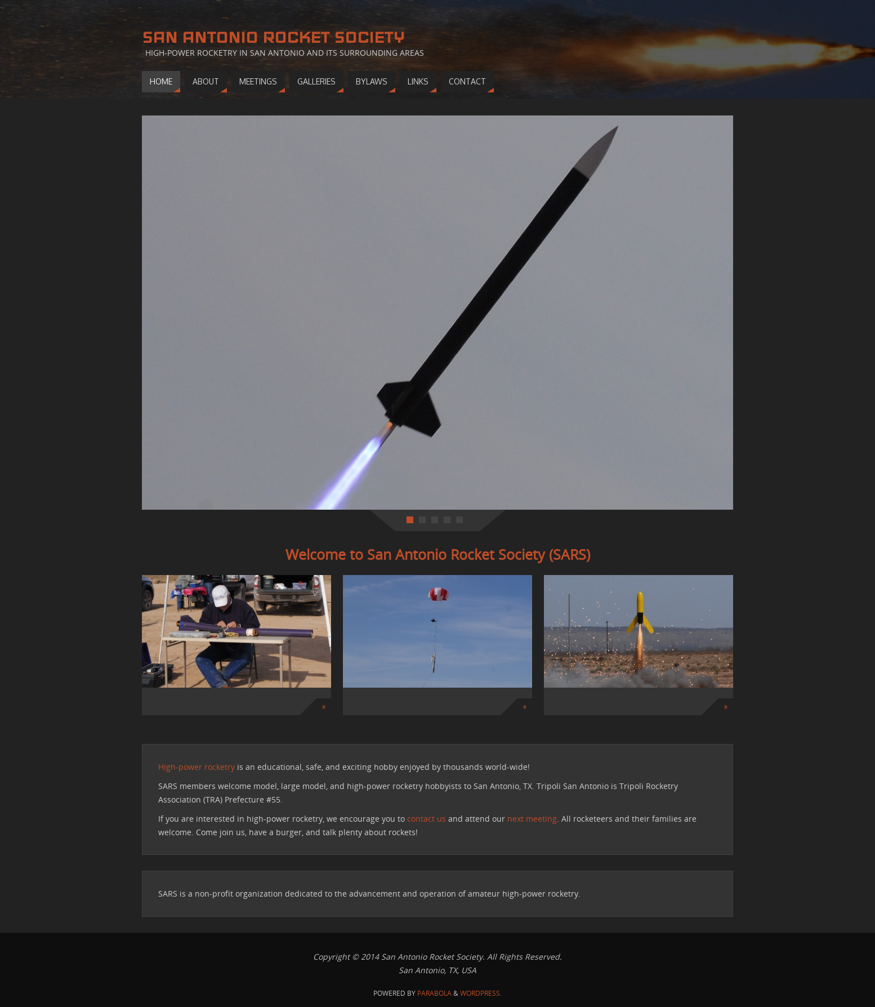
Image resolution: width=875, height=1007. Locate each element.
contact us (426, 818)
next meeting (532, 818)
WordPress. (481, 993)
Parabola (434, 993)
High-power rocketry (196, 766)
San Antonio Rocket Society (273, 37)
